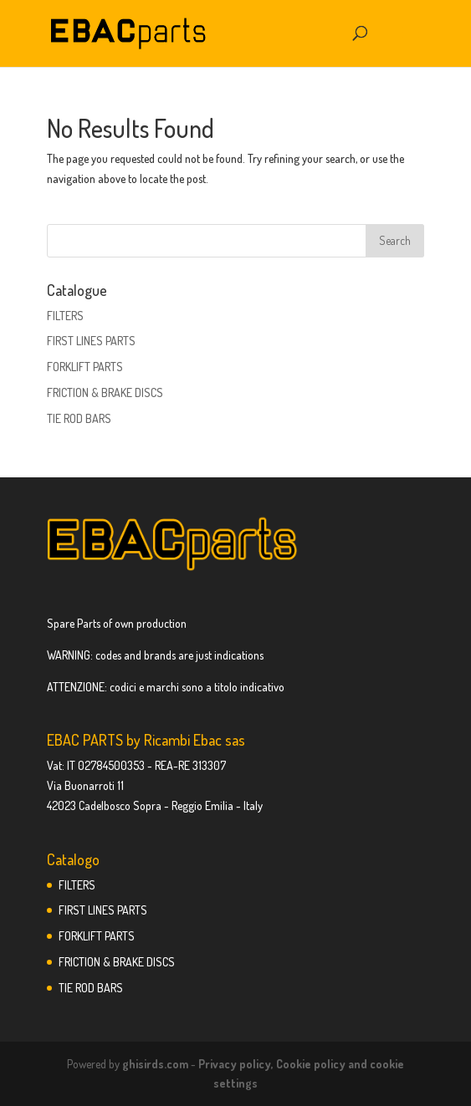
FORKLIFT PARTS (85, 366)
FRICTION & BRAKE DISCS (105, 392)
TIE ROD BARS (79, 418)
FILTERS (65, 315)
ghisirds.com (155, 1064)
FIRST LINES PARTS (91, 341)
